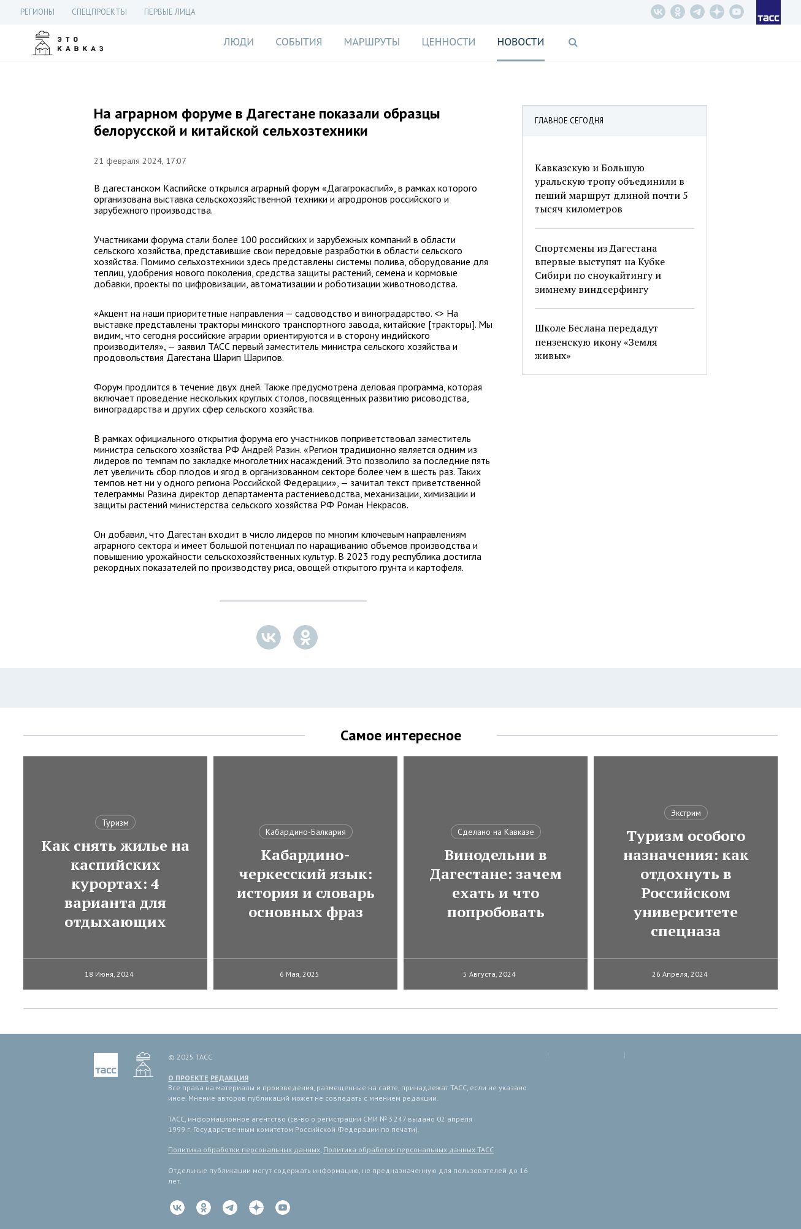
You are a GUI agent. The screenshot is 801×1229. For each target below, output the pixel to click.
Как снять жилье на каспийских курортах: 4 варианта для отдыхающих (115, 883)
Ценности (448, 42)
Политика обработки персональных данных (244, 1149)
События (298, 42)
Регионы (37, 12)
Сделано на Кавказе (496, 831)
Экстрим (686, 812)
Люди (238, 42)
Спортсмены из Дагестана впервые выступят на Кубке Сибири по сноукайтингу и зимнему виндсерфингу (600, 268)
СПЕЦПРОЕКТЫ (99, 12)
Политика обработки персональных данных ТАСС (408, 1149)
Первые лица (170, 12)
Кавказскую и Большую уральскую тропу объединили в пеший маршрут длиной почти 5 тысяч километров (611, 188)
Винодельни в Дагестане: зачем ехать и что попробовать (495, 883)
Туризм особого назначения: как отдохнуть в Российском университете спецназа (686, 883)
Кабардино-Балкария (306, 831)
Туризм (115, 822)
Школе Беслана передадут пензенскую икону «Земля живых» (596, 341)
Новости (520, 42)
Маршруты (372, 42)
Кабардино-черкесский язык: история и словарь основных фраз (306, 883)
